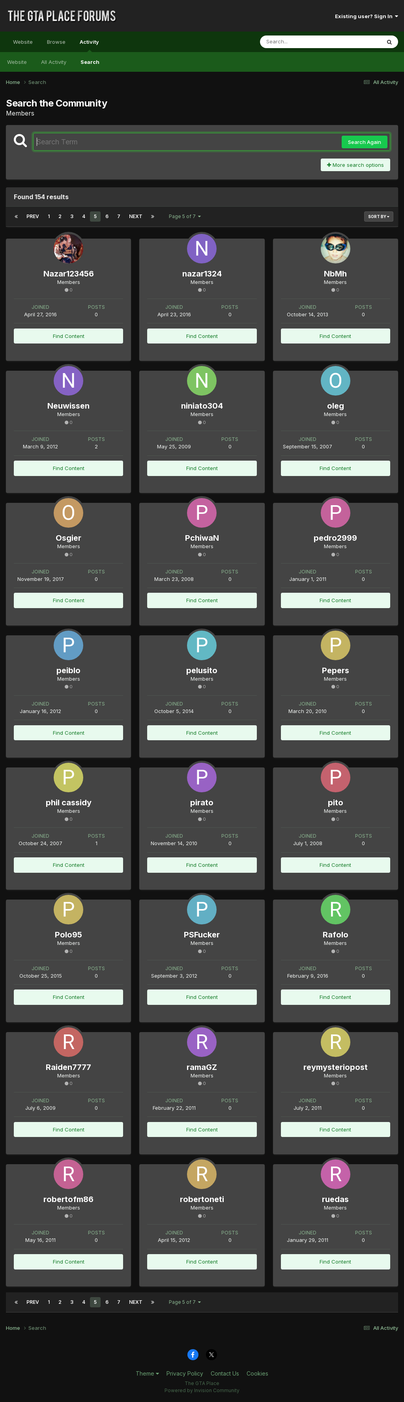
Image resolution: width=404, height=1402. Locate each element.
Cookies (257, 1373)
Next (135, 216)
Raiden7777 (68, 1067)
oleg (335, 406)
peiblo (68, 670)
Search (89, 62)
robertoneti (202, 1199)
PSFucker (202, 934)
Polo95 (68, 934)
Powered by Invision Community (202, 1390)
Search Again (364, 142)
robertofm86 (68, 1199)
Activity (89, 45)
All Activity (53, 62)
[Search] (299, 41)
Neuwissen (68, 406)
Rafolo (335, 934)
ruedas (335, 1199)
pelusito (201, 670)
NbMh (335, 273)
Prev (32, 216)
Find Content (68, 336)
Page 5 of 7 (185, 216)
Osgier (68, 538)
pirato (201, 802)
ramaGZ (202, 1067)
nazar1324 (202, 273)
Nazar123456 (68, 273)
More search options (355, 165)
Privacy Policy (184, 1373)
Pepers (335, 670)
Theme (147, 1373)
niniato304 (202, 406)
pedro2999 (335, 538)
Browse (56, 42)
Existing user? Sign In (366, 16)
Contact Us (225, 1373)
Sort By (378, 216)
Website (23, 42)
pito (335, 802)
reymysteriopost (335, 1067)
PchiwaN (202, 538)
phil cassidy (69, 802)
